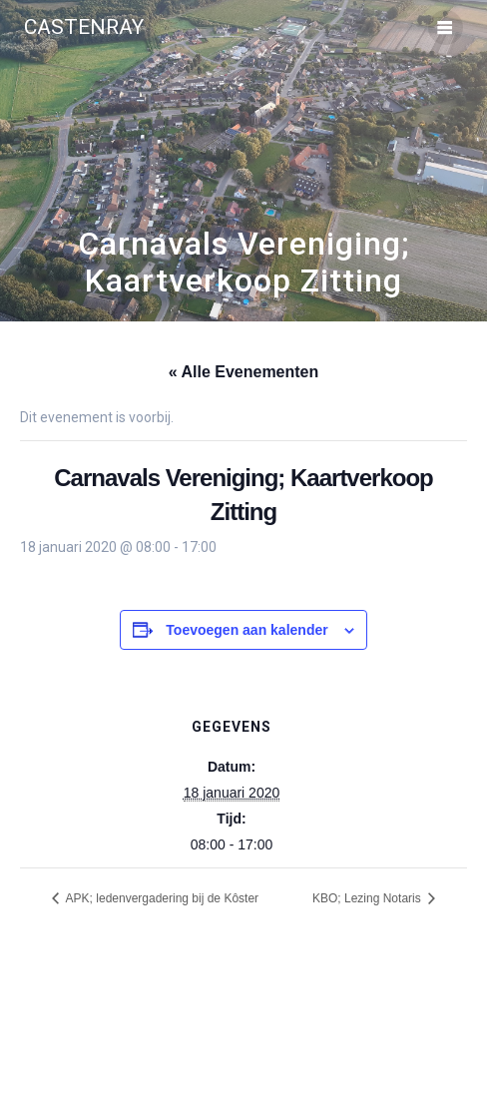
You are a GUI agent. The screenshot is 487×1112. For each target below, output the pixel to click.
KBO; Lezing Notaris (368, 898)
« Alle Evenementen (244, 371)
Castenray (84, 27)
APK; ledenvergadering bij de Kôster (160, 898)
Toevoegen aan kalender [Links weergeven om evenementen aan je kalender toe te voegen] (246, 630)
